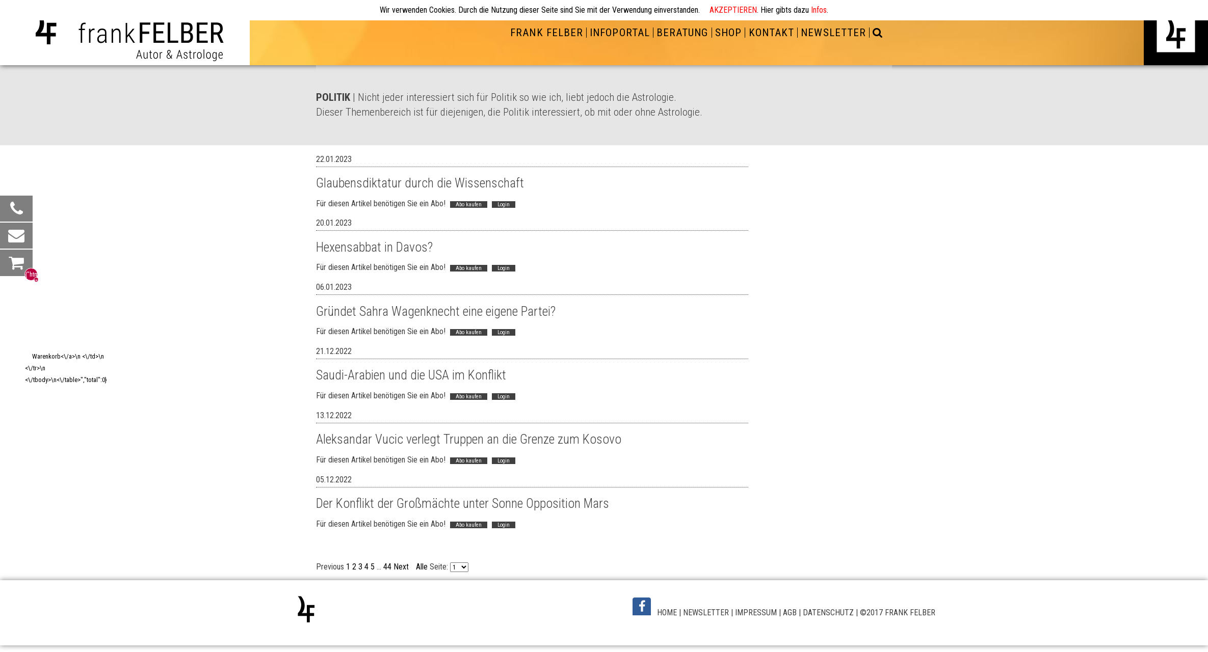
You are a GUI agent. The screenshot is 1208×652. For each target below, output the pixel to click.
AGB (790, 612)
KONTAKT (771, 32)
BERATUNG (682, 32)
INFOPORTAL (619, 32)
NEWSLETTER (833, 32)
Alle (422, 567)
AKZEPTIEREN (733, 10)
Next (401, 567)
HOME (667, 612)
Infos (819, 10)
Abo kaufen (469, 204)
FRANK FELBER (546, 32)
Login (503, 204)
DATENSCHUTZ (828, 612)
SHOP (728, 32)
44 (387, 567)
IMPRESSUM (756, 612)
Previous (330, 567)
